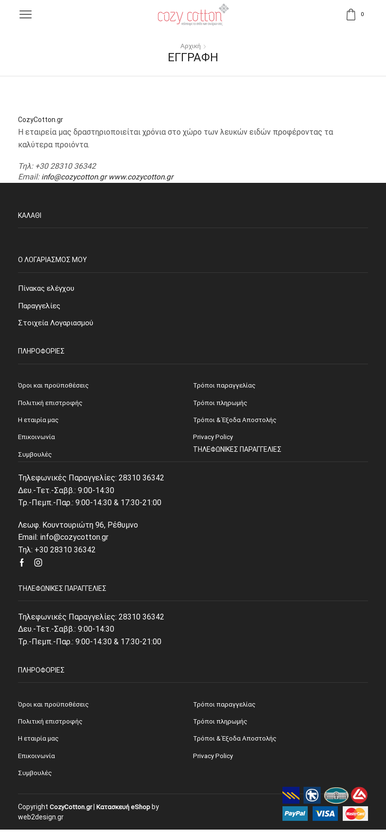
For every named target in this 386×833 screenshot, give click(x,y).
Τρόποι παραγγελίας (225, 705)
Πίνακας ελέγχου (48, 288)
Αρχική (190, 46)
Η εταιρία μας (39, 741)
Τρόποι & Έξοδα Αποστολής (236, 741)
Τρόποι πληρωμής (221, 723)
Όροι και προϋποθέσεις (54, 705)
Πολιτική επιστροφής (52, 723)
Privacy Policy (214, 758)
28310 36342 (141, 479)
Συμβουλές (35, 776)
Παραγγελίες (41, 305)
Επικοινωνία (37, 758)
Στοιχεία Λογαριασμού (57, 323)
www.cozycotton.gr (143, 176)
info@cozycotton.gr (74, 176)
